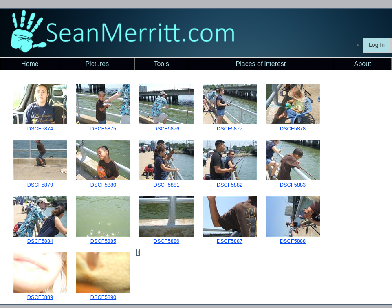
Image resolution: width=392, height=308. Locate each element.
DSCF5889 (40, 297)
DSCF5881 (166, 185)
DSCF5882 (229, 185)
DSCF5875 (103, 128)
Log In (377, 45)
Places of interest (261, 63)
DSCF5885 (103, 241)
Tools (161, 63)
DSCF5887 (229, 241)
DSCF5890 (103, 297)
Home (30, 63)
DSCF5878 (293, 128)
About (362, 63)
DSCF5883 (293, 185)
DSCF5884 (40, 241)
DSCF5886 (166, 241)
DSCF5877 (229, 128)
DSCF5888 (293, 241)
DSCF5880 (103, 185)
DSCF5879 (40, 185)
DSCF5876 (166, 128)
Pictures (97, 63)
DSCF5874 (40, 128)
